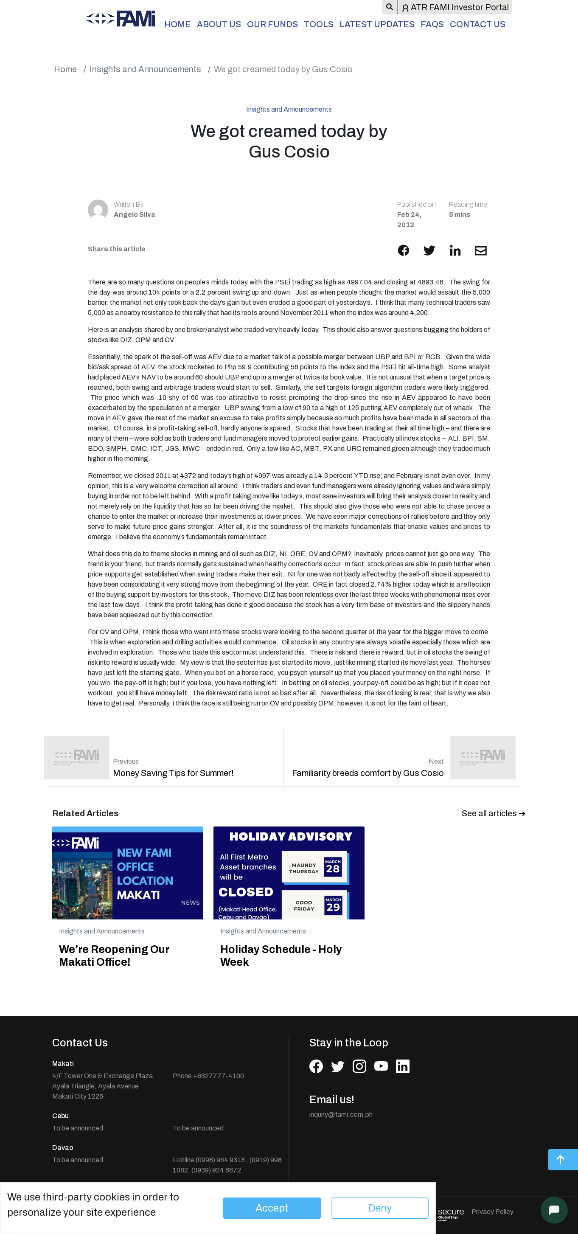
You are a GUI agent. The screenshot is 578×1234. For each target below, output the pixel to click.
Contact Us (477, 24)
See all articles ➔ (494, 813)
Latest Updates (377, 24)
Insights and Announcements (145, 69)
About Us (219, 24)
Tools (319, 24)
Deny (380, 1208)
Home (177, 24)
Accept (271, 1208)
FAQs (432, 24)
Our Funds (272, 24)
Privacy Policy (492, 1211)
